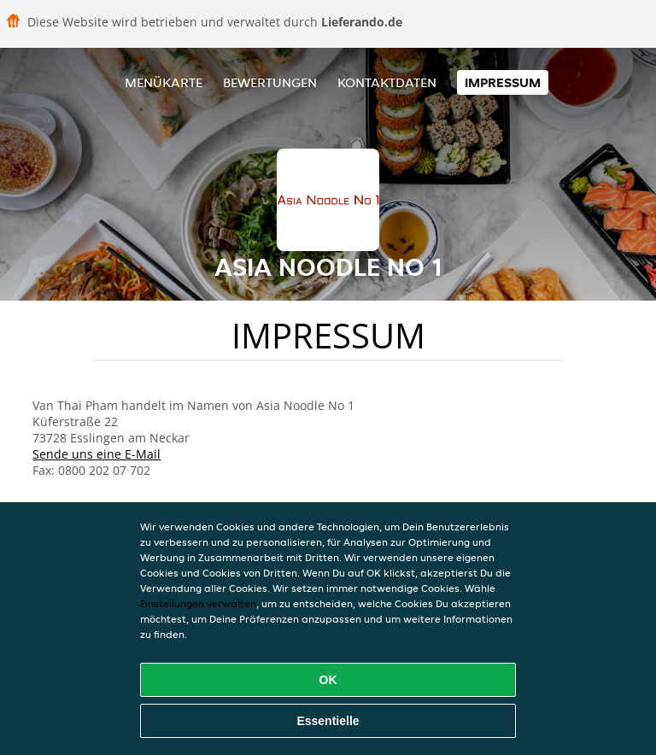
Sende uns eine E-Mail (96, 454)
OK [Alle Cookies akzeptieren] (328, 680)
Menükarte (163, 82)
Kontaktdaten (386, 82)
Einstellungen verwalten (198, 603)
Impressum (503, 82)
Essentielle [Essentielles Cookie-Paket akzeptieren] (327, 721)
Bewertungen (270, 82)
